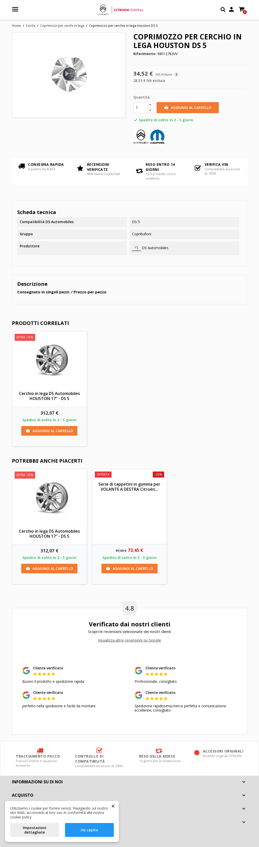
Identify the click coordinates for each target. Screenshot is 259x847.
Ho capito (89, 830)
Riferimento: (144, 54)
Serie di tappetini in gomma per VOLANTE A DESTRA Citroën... (129, 486)
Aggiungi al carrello (187, 107)
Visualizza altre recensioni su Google (129, 640)
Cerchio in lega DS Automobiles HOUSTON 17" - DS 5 (49, 396)
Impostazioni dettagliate (34, 830)
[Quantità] (140, 107)
